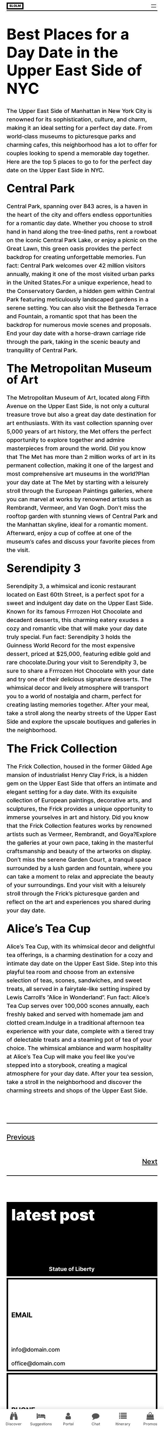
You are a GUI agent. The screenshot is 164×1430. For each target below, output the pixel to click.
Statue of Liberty (72, 1269)
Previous (21, 1137)
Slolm (15, 6)
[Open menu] (153, 6)
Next (149, 1161)
